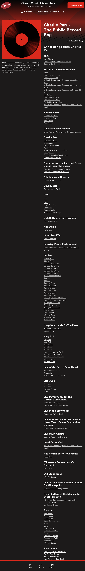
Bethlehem (48, 514)
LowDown (48, 208)
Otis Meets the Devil (52, 189)
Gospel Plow (49, 331)
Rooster (47, 533)
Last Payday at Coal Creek (54, 559)
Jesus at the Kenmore (52, 64)
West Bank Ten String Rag (54, 357)
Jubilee (47, 148)
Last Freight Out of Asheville (55, 300)
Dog (45, 198)
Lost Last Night (50, 503)
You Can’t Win (49, 320)
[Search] (63, 11)
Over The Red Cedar (52, 97)
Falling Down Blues (51, 146)
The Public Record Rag (53, 102)
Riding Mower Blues (52, 303)
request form (8, 72)
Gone (46, 524)
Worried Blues (49, 359)
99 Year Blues (49, 259)
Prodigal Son (49, 153)
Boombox (47, 384)
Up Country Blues (51, 505)
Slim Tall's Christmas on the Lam (56, 172)
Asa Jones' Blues (50, 141)
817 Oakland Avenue (52, 371)
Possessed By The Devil (53, 352)
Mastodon (48, 95)
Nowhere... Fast (50, 118)
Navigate (26, 12)
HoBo (46, 203)
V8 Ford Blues (49, 317)
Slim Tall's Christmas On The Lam (57, 169)
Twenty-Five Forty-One (52, 158)
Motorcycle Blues (51, 116)
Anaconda (48, 373)
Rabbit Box (48, 457)
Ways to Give (41, 12)
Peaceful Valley (50, 210)
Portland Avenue (50, 389)
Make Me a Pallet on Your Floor (56, 150)
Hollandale (48, 230)
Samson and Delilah (52, 100)
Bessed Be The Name (52, 329)
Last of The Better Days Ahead (56, 405)
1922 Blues (48, 59)
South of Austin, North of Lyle (55, 437)
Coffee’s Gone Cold (51, 266)
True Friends (48, 123)
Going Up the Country (52, 180)
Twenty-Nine (49, 310)
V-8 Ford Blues (49, 315)
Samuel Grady (49, 541)
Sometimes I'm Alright (52, 213)
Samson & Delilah (51, 536)
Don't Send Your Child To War (55, 552)
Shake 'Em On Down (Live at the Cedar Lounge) (62, 132)
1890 (46, 73)
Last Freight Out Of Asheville (55, 298)
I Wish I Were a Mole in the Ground (57, 62)
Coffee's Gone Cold (51, 264)
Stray (46, 391)
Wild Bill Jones (50, 477)
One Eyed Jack (50, 528)
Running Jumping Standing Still (56, 155)
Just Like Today (50, 283)
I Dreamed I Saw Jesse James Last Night (60, 500)
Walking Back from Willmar (54, 375)
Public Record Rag (51, 531)
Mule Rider (48, 345)
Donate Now (76, 5)
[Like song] (76, 40)
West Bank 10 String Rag (53, 354)
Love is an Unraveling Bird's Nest (57, 428)
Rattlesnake (48, 121)
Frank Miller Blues (51, 78)
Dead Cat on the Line (52, 75)
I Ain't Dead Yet (50, 205)
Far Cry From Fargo (51, 554)
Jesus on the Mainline (52, 276)
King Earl (47, 340)
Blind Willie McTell (51, 221)
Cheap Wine (48, 143)
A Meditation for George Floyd (56, 489)
